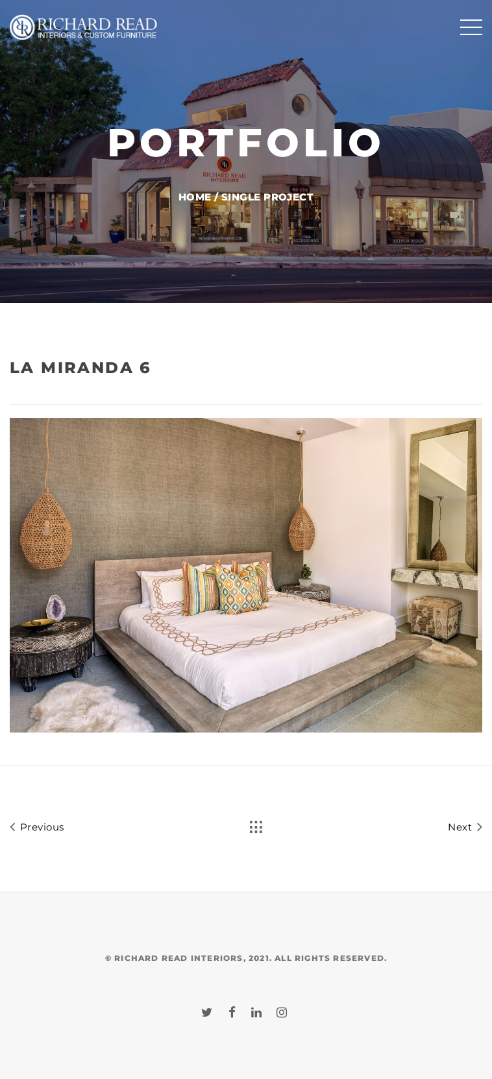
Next (465, 826)
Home (195, 197)
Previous (37, 826)
